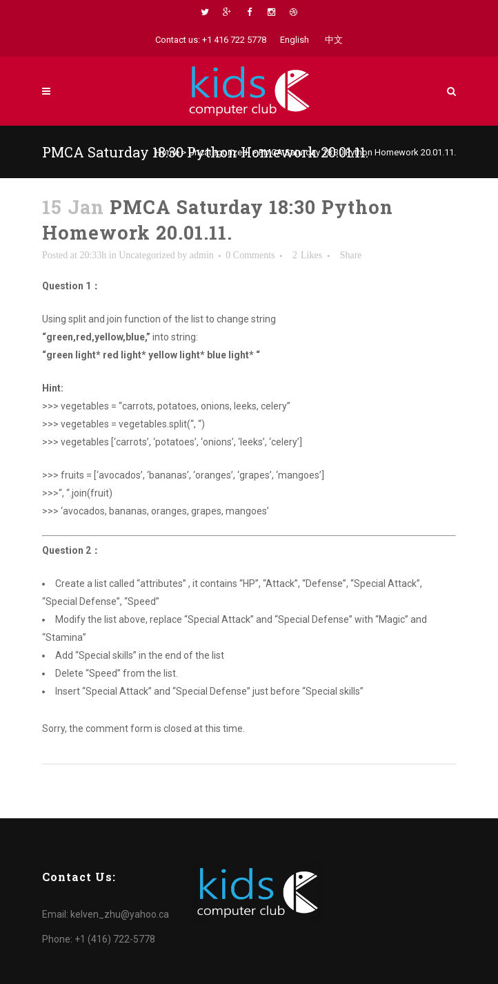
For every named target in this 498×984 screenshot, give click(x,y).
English (294, 40)
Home (167, 152)
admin (202, 255)
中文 (334, 40)
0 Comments (250, 255)
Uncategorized (218, 152)
